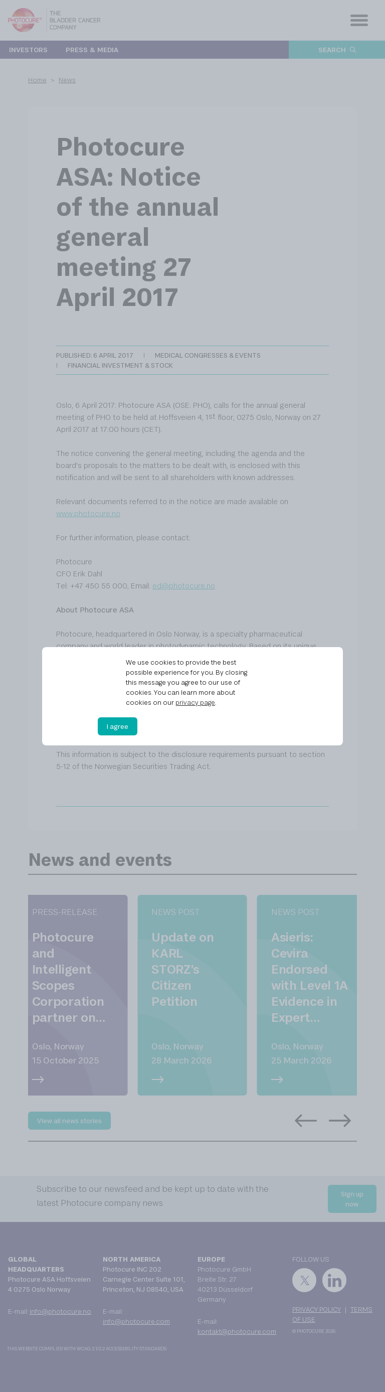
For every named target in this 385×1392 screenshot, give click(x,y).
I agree (117, 726)
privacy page (195, 702)
